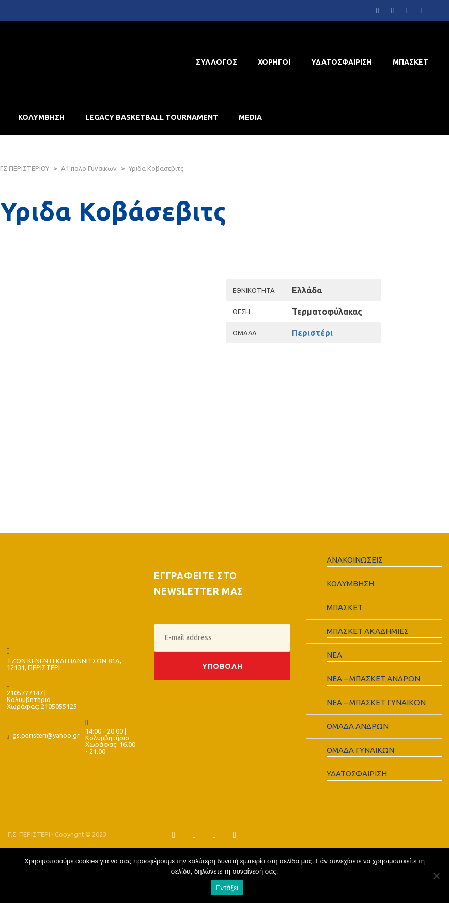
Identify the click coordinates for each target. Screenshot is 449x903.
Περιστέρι (312, 332)
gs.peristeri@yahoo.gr (46, 735)
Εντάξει (227, 888)
